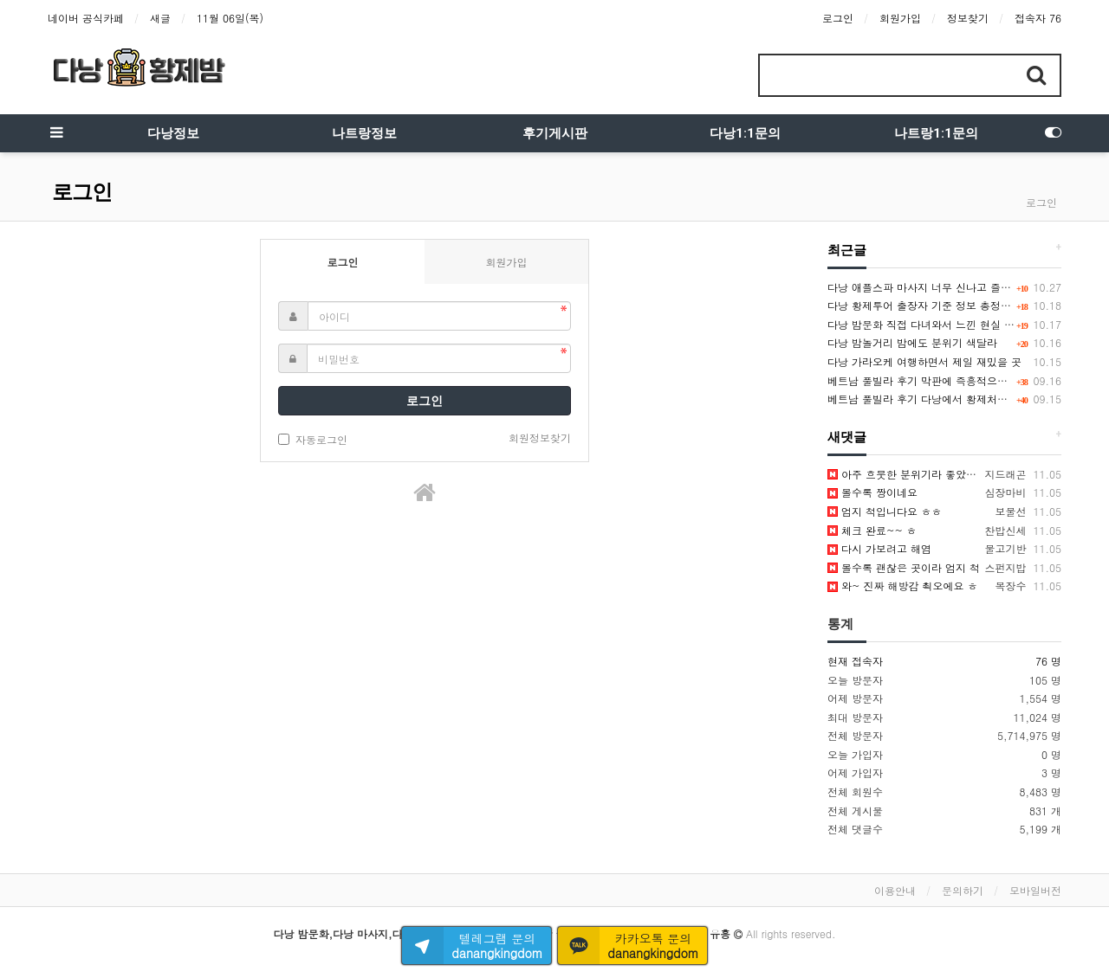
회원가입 (900, 17)
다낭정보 (173, 133)
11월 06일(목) (230, 17)
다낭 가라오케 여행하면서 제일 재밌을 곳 (924, 361)
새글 (160, 17)
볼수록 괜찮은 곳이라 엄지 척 (903, 567)
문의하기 (962, 890)
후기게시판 (554, 133)
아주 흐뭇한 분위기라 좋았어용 (907, 473)
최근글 (846, 250)
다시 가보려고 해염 (879, 548)
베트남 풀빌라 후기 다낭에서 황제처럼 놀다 (929, 398)
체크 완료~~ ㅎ (872, 530)
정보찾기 (968, 17)
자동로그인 (312, 439)
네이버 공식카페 (86, 17)
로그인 (837, 17)
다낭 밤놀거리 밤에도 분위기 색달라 (912, 342)
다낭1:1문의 (745, 133)
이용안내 (895, 890)
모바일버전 (1035, 890)
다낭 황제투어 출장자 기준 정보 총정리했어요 (934, 305)
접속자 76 (1038, 17)
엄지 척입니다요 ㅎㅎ (884, 511)
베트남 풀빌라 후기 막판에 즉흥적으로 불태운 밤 (941, 380)
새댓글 (846, 437)
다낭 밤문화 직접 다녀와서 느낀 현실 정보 (926, 324)
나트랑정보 (364, 133)
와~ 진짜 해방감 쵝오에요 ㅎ (902, 585)
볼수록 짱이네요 (872, 492)
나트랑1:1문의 (936, 133)
